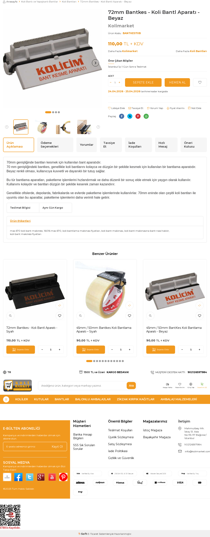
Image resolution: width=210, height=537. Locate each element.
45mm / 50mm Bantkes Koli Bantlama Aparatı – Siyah (103, 329)
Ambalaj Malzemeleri (179, 399)
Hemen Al (177, 82)
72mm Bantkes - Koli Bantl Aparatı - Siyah (31, 329)
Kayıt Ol (57, 446)
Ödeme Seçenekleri (49, 145)
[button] (48, 112)
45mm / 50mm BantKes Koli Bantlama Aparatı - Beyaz (174, 329)
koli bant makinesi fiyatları (25, 234)
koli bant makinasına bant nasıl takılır (146, 230)
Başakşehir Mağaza (157, 437)
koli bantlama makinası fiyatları (81, 230)
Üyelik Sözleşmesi (121, 437)
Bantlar (62, 399)
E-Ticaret (93, 533)
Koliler (21, 399)
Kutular (41, 399)
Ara (131, 385)
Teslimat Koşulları (120, 430)
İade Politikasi (117, 451)
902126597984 (193, 444)
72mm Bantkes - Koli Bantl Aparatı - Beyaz (106, 1)
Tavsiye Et (135, 108)
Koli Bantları (69, 1)
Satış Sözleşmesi (120, 444)
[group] (52, 58)
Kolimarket (121, 25)
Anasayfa (10, 1)
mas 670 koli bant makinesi (26, 230)
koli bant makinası (112, 230)
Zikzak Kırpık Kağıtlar (135, 399)
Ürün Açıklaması (15, 145)
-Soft (83, 533)
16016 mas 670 (52, 230)
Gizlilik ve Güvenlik (121, 458)
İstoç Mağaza (152, 430)
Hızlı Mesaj (163, 145)
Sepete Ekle (143, 82)
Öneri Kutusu (189, 145)
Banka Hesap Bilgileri (82, 436)
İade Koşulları (134, 145)
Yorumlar (86, 145)
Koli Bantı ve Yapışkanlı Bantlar (39, 1)
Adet (111, 76)
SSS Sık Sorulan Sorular (84, 447)
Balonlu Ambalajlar (93, 399)
